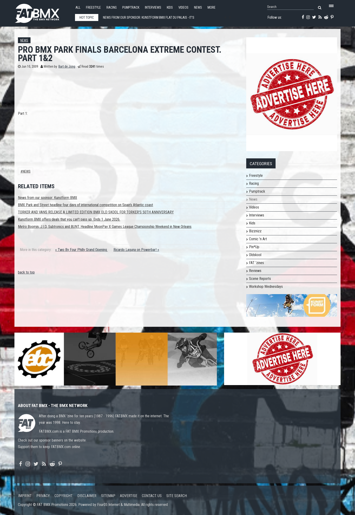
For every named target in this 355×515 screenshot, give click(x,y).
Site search (176, 496)
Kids (170, 8)
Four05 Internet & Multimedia (118, 504)
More (211, 8)
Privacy (43, 496)
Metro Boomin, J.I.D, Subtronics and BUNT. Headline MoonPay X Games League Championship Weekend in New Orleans (104, 226)
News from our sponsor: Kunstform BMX (47, 197)
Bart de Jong (66, 67)
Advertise (128, 496)
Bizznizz (255, 231)
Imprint (25, 496)
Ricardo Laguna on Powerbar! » (136, 249)
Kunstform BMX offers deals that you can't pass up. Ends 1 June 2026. (69, 219)
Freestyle (93, 8)
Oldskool (255, 255)
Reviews (255, 270)
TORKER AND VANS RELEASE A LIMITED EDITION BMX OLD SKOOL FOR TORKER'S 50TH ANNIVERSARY (96, 212)
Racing (111, 8)
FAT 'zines (256, 263)
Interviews (153, 8)
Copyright (64, 496)
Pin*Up (254, 247)
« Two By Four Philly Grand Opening (81, 249)
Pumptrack (130, 8)
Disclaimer (86, 496)
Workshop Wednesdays (266, 286)
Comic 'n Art (258, 239)
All (77, 8)
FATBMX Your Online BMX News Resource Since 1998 (42, 12)
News (198, 8)
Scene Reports (260, 278)
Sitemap (108, 496)
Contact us (152, 496)
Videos (183, 8)
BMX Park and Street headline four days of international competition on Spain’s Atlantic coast (85, 205)
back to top (26, 272)
